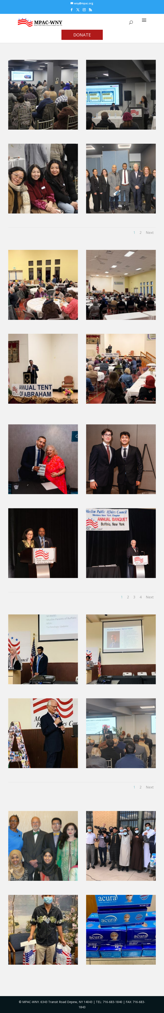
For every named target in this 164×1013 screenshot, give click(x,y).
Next (150, 232)
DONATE (82, 35)
